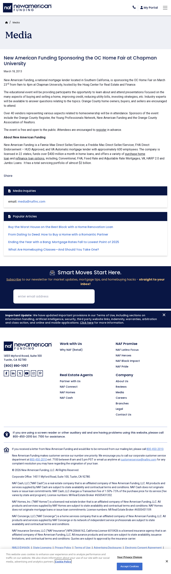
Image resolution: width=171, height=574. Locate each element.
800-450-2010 (22, 436)
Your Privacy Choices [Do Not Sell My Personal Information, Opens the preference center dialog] (129, 557)
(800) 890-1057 (16, 366)
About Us (122, 381)
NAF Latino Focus (127, 350)
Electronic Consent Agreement (143, 547)
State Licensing (42, 547)
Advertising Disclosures (108, 547)
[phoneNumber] (134, 7)
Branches (122, 403)
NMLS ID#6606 (21, 547)
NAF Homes (67, 392)
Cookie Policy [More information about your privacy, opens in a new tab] (63, 561)
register (101, 130)
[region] (85, 561)
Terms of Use (82, 547)
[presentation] (126, 296)
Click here (86, 323)
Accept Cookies (129, 566)
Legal (119, 409)
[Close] (167, 561)
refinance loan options (29, 158)
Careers (121, 398)
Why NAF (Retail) (71, 350)
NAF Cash (66, 398)
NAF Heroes (123, 355)
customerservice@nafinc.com (138, 459)
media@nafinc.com (31, 201)
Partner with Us (70, 381)
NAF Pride (122, 366)
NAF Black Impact (128, 361)
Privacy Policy (63, 547)
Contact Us (123, 414)
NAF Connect (69, 387)
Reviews (121, 387)
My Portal (149, 8)
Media (16, 22)
